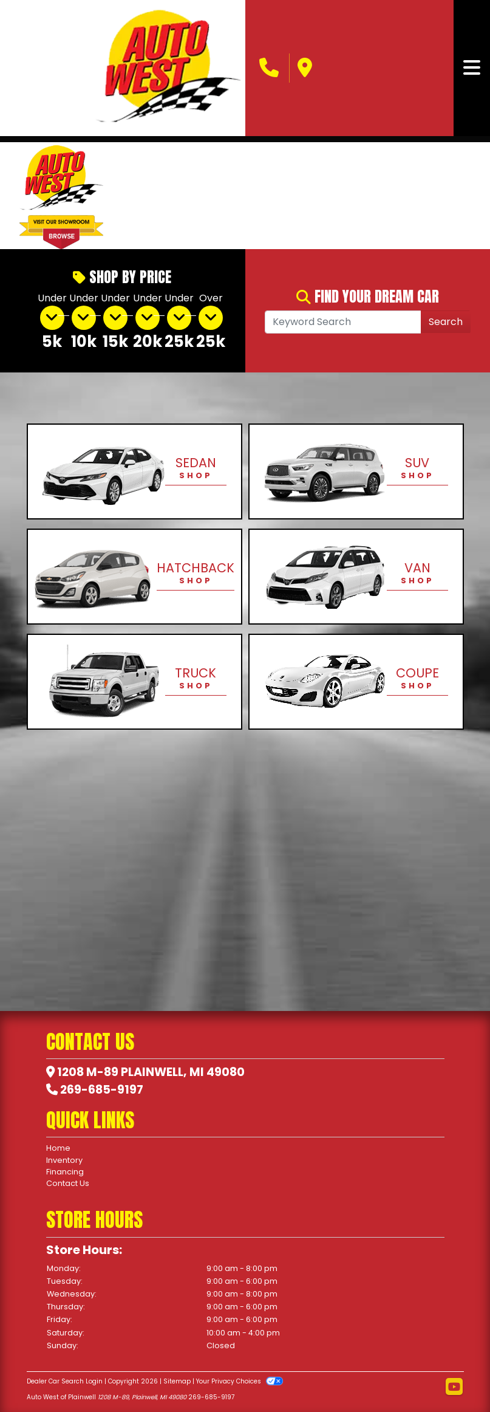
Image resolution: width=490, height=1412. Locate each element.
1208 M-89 (87, 1072)
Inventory (64, 1160)
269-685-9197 (101, 1089)
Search (446, 322)
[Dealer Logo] (167, 68)
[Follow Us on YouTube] (454, 1387)
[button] (133, 195)
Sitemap (177, 1381)
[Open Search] (343, 322)
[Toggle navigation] (471, 68)
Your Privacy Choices (239, 1381)
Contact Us (67, 1183)
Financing (65, 1172)
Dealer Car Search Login (65, 1381)
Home (58, 1148)
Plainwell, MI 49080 (183, 1072)
